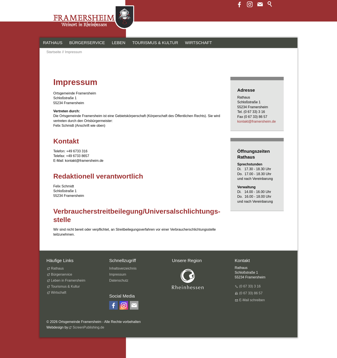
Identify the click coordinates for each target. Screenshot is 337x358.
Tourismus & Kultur (155, 42)
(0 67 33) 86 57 (251, 293)
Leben (118, 42)
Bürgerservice (87, 42)
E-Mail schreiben (252, 300)
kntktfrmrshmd (256, 121)
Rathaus (52, 42)
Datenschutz (118, 280)
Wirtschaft (198, 42)
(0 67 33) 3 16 (250, 286)
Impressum (117, 274)
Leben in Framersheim (68, 280)
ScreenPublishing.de (88, 327)
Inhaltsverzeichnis (122, 268)
